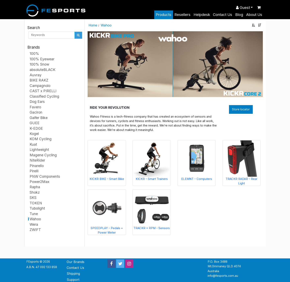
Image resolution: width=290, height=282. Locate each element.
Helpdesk (202, 14)
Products (163, 14)
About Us (254, 14)
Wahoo (106, 25)
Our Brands (75, 262)
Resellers (182, 14)
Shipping (73, 274)
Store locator (241, 109)
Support (73, 280)
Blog (239, 14)
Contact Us (222, 14)
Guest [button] (243, 7)
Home (93, 25)
